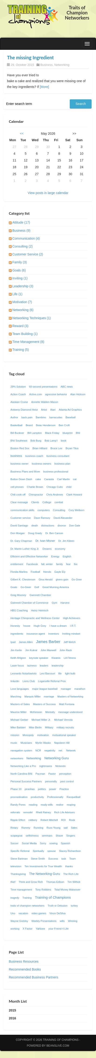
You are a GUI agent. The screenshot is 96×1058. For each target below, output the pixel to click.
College (46, 502)
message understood (70, 712)
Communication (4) (26, 238)
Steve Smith (38, 858)
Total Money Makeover (67, 889)
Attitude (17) (21, 222)
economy (60, 548)
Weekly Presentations (43, 921)
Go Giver (77, 579)
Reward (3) (20, 326)
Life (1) (17, 294)
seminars (47, 835)
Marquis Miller (32, 696)
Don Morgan (17, 533)
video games (38, 913)
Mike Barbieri (18, 727)
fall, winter (47, 564)
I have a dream (58, 625)
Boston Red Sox (19, 448)
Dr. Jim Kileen (66, 540)
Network (71, 750)
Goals (13, 587)
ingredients (16, 633)
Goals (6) (19, 270)
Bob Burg (35, 440)
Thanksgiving (18, 874)
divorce (61, 525)
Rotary (14, 827)
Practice (64, 789)
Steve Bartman (19, 858)
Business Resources (24, 961)
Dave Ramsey (42, 517)
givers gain (62, 579)
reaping (71, 804)
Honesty (15, 625)
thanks (69, 866)
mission (14, 735)
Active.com (35, 394)
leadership (58, 665)
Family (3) (19, 262)
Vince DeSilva (58, 913)
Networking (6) (22, 310)
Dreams (47, 548)
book (63, 440)
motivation (43, 735)
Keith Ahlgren (18, 657)
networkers (16, 758)
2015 (12, 1010)
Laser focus (17, 665)
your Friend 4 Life (58, 928)
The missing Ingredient (30, 57)
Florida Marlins (18, 571)
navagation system (21, 750)
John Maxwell (48, 650)
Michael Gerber (19, 719)
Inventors (53, 633)
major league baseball (44, 688)
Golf (36, 587)
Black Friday (52, 433)
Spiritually (38, 851)
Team (72, 858)
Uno (12, 913)
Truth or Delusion (57, 905)
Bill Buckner (17, 433)
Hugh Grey (40, 625)
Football (35, 571)
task (63, 858)
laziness (31, 665)
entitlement (16, 564)
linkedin (14, 681)
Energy (55, 556)
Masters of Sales (20, 704)
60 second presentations (43, 386)
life (60, 673)
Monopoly (28, 735)
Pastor (52, 773)
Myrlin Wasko (43, 742)
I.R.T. (73, 625)
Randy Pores (18, 804)
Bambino (41, 417)
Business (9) (21, 230)
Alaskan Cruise (19, 402)
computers (44, 510)
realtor (59, 804)
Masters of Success (44, 704)
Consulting (59, 510)
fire (76, 564)
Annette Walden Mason (44, 402)
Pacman (40, 773)
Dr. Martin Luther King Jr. (24, 548)
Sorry (43, 843)
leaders (44, 665)
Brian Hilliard (40, 448)
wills (62, 921)
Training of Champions (53, 897)
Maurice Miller (18, 712)
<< (21, 133)
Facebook (32, 564)
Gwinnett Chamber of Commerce (29, 602)
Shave (59, 835)
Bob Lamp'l (51, 440)
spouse (51, 851)
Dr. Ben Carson (54, 533)
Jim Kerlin (16, 650)
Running (38, 827)
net (61, 750)
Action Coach (18, 394)
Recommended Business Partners (33, 977)
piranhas (30, 789)
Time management (21, 889)
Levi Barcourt (47, 673)
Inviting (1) (19, 278)
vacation (23, 913)
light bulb (70, 673)
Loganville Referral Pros (52, 681)
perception (65, 773)
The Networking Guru (44, 874)
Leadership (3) (22, 286)
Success (53, 858)
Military (49, 727)
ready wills (47, 804)
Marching (15, 696)
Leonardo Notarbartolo (23, 673)
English (67, 556)
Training (27, 897)
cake (38, 479)
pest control (67, 781)
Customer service (20, 517)
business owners (41, 463)
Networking (61, 65)
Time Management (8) (28, 342)
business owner (19, 463)
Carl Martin (63, 479)
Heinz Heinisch (40, 610)
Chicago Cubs (54, 486)
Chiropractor (36, 494)
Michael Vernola (63, 719)
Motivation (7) (22, 302)
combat (58, 502)
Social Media (29, 843)
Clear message (19, 502)
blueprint (68, 433)
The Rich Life (71, 874)
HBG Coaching (19, 610)
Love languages (19, 688)
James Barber (48, 641)
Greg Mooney (18, 595)
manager (66, 688)
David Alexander (62, 517)
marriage (49, 696)
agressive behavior (56, 394)
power (52, 789)
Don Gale (74, 525)
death (34, 525)
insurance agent (35, 633)
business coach (34, 456)
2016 (12, 1018)
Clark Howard (74, 494)
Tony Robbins (43, 889)
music (13, 742)
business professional (55, 471)
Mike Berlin (35, 727)
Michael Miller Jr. (41, 719)
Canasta (49, 479)
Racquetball (73, 797)
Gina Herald (46, 579)
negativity (49, 750)
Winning (72, 921)
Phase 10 (15, 789)
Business (46, 65)
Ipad (13, 642)
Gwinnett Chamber (40, 595)
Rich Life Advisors (64, 812)
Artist (44, 409)
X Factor (28, 928)
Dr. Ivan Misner (45, 540)
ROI (63, 820)
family (59, 564)
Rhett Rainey (43, 812)
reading (33, 804)
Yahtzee (40, 928)
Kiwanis (56, 657)
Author (14, 417)
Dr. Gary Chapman (21, 540)
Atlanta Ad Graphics (70, 409)
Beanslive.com (57, 1045)
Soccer (14, 843)
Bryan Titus (72, 448)
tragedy (14, 897)
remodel (28, 812)
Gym (54, 602)
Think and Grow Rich (31, 882)
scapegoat (16, 835)
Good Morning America (55, 587)
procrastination (18, 797)
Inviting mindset (71, 633)
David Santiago (19, 525)
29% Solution (18, 386)
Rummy (25, 827)
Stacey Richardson (70, 851)
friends (47, 571)
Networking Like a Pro (23, 766)
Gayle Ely (60, 571)
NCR (38, 750)
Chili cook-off (17, 494)
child (68, 486)
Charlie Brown (35, 486)
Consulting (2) (22, 246)
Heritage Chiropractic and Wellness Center (35, 618)
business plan (62, 463)
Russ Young (53, 827)
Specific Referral (20, 851)
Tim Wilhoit (73, 882)
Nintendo (60, 766)
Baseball (71, 417)
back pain (27, 417)
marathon (79, 688)
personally (51, 781)
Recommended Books (25, 969)
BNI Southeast (18, 440)
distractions (47, 525)
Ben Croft (64, 425)
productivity (37, 797)
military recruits (65, 727)
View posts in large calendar (48, 193)
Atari (53, 409)
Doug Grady (35, 533)
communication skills (22, 510)
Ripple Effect (17, 820)
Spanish (65, 843)
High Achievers (71, 618)
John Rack (66, 650)
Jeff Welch (70, 642)
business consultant (57, 456)
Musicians (26, 742)
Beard (29, 425)
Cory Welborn (76, 510)
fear (68, 564)
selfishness (32, 835)
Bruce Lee (56, 448)
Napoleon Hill (62, 742)
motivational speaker (64, 735)
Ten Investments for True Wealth (43, 866)
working (15, 928)
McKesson (36, 712)
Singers (70, 835)
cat (74, 479)
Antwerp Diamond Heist (24, 409)
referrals (15, 812)
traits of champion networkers (27, 905)
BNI (78, 433)
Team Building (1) (25, 334)
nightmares (45, 766)
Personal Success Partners (26, 781)
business (16, 456)
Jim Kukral (31, 650)
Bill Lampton (34, 433)
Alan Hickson (77, 394)
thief (12, 882)
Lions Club (29, 681)
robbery (32, 820)
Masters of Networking (70, 696)
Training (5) (20, 350)
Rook (72, 820)
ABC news (67, 386)
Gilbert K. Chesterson (22, 579)
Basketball (16, 425)
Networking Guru (56, 758)
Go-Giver (25, 587)
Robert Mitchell (49, 820)
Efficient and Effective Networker (29, 556)
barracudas (55, 417)
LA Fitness (70, 657)
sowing (54, 843)
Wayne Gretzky (19, 921)
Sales (74, 827)
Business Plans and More (25, 471)
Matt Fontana (66, 704)
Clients (35, 502)
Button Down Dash (21, 479)
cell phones (17, 486)
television (15, 866)
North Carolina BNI (21, 773)
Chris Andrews (54, 494)
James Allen (26, 642)
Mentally (50, 712)
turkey (74, 905)
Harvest (65, 602)
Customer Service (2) (27, 254)
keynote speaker (38, 657)
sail (66, 827)
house (26, 625)
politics (42, 789)
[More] (44, 87)
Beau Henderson (45, 425)
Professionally (55, 797)
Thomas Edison (55, 882)
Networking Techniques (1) (31, 318)
